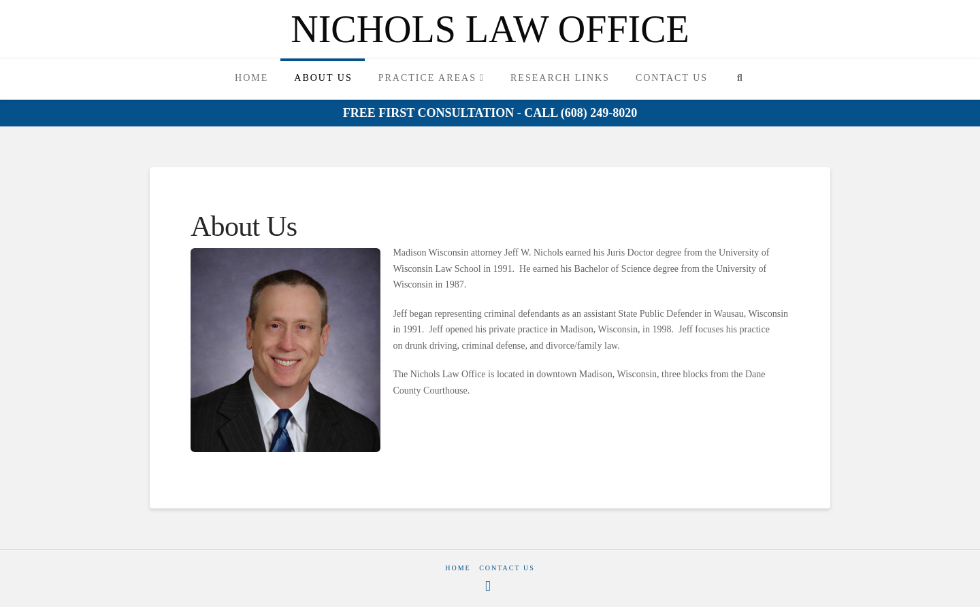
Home (457, 568)
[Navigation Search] (739, 78)
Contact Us (507, 568)
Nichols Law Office (490, 29)
